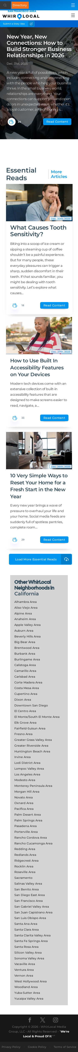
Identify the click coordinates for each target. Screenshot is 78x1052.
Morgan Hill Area (26, 791)
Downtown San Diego (31, 705)
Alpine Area (23, 613)
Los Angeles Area (27, 774)
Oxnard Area (23, 803)
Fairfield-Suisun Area (29, 728)
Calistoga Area (25, 665)
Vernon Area (23, 975)
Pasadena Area (25, 826)
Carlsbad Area (24, 676)
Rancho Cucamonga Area (33, 843)
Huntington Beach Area (32, 751)
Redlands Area (25, 855)
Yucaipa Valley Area (28, 998)
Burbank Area (24, 653)
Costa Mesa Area (26, 688)
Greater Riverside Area (31, 745)
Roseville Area (24, 872)
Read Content (57, 121)
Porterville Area (26, 832)
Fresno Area (23, 734)
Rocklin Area (23, 866)
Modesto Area (24, 780)
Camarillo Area (25, 671)
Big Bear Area (24, 642)
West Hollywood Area (30, 981)
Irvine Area (22, 757)
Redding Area (24, 849)
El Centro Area (25, 711)
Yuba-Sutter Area (27, 993)
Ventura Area (24, 970)
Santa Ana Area (25, 924)
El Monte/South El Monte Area (36, 717)
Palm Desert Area (27, 814)
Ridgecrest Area (26, 860)
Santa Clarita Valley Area (32, 935)
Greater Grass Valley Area (33, 740)
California (26, 594)
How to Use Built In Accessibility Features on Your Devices (36, 367)
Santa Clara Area (26, 929)
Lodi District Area (27, 763)
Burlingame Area (27, 659)
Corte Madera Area (28, 682)
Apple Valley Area (27, 625)
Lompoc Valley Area (29, 768)
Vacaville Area (24, 964)
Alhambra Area (25, 602)
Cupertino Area (25, 694)
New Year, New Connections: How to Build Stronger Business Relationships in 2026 (39, 46)
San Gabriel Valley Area (31, 906)
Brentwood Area (26, 648)
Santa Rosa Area (26, 947)
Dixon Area (22, 699)
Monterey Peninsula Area (33, 786)
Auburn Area (23, 630)
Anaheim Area (25, 619)
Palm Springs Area (28, 820)
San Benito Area (26, 889)
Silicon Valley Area (28, 952)
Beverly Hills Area (27, 636)
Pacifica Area (23, 809)
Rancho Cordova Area (30, 837)
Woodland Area (26, 987)
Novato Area (23, 797)
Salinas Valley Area (28, 883)
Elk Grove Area (25, 722)
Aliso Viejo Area (25, 607)
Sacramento (23, 878)
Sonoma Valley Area (29, 958)
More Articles (59, 174)
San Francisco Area (28, 901)
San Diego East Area (29, 895)
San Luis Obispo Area (30, 918)
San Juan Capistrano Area (33, 912)
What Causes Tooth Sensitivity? (38, 231)
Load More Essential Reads (43, 559)
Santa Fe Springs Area (31, 941)
